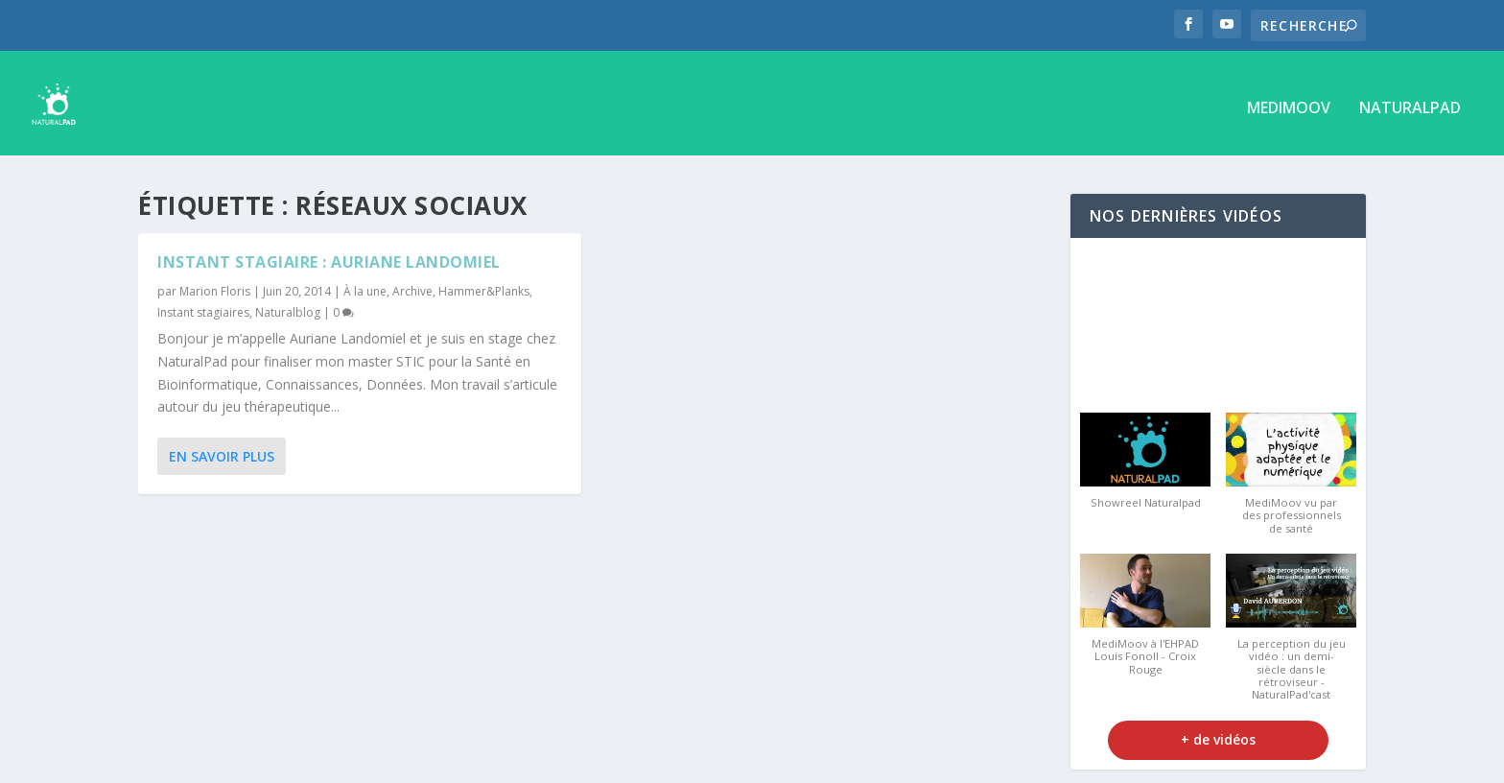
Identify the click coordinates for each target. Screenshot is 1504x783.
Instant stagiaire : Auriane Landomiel (329, 253)
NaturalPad (1410, 100)
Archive (412, 282)
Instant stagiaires (203, 303)
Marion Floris (214, 282)
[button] (1145, 461)
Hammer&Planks (483, 282)
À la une (365, 282)
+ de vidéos (1218, 731)
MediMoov (1288, 100)
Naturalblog (287, 303)
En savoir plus (221, 448)
